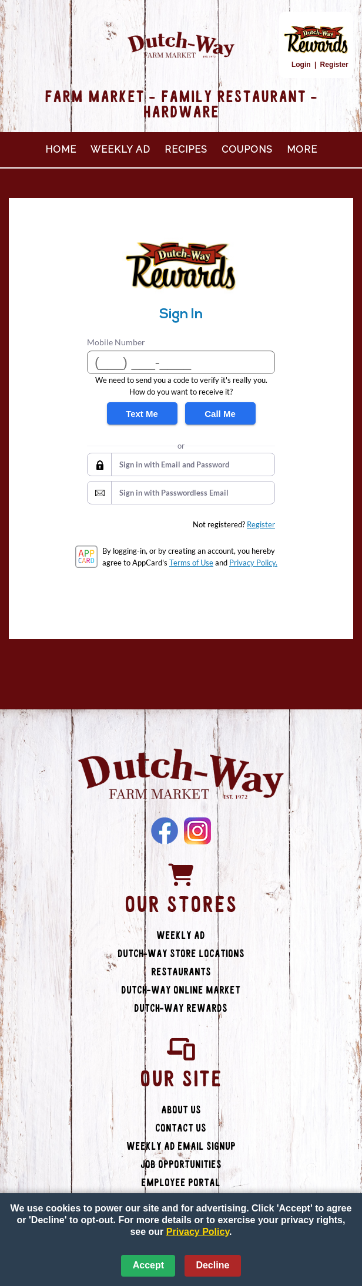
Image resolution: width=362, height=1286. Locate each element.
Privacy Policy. (253, 562)
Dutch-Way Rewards (180, 1008)
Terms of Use (191, 562)
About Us (181, 1110)
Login (301, 64)
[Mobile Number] (181, 362)
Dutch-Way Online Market (180, 990)
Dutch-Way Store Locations (181, 954)
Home (60, 149)
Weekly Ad (120, 149)
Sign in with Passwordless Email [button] (174, 492)
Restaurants (181, 972)
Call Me (220, 414)
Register (334, 64)
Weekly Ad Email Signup (181, 1146)
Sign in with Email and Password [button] (174, 464)
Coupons (247, 149)
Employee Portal (180, 1183)
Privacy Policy (197, 1232)
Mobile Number (116, 342)
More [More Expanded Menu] (302, 149)
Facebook (164, 830)
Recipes (186, 149)
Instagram (197, 830)
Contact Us (180, 1128)
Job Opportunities (181, 1164)
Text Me (142, 414)
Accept (148, 1265)
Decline (212, 1265)
